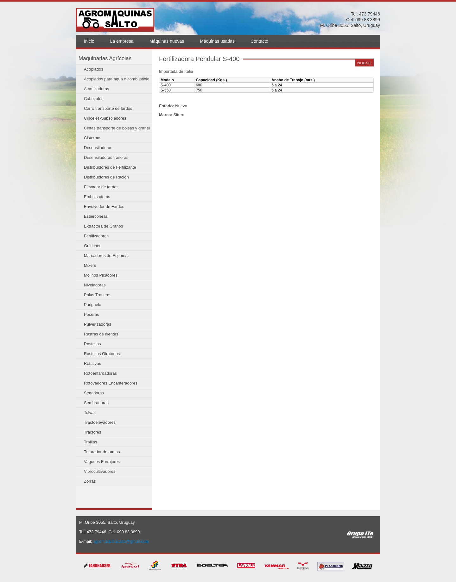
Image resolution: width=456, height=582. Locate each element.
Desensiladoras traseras (106, 157)
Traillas (90, 442)
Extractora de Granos (103, 226)
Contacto (259, 41)
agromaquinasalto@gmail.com (121, 541)
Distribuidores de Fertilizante (110, 167)
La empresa (122, 41)
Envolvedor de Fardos (104, 206)
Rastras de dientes (101, 334)
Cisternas (92, 137)
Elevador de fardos (101, 187)
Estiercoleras (96, 216)
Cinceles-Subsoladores (105, 118)
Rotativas (92, 363)
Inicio (89, 41)
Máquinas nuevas (166, 41)
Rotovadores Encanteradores (110, 383)
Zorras (90, 481)
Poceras (91, 314)
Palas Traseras (97, 294)
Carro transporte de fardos (108, 108)
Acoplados (93, 69)
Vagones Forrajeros (102, 461)
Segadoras (94, 393)
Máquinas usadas (217, 41)
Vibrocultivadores (99, 471)
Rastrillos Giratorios (102, 353)
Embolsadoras (97, 196)
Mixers (90, 265)
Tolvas (90, 412)
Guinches (92, 245)
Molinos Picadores (100, 275)
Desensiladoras (98, 147)
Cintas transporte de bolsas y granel (117, 128)
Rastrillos (92, 343)
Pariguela (92, 304)
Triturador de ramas (102, 451)
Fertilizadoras (96, 236)
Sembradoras (96, 402)
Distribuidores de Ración (106, 177)
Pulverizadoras (97, 324)
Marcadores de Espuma (106, 255)
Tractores (92, 432)
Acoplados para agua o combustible (116, 79)
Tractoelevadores (100, 422)
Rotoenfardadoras (100, 373)
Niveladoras (95, 285)
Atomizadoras (96, 88)
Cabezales (93, 98)
